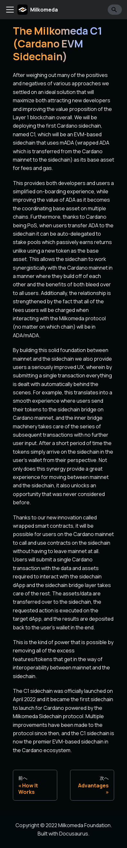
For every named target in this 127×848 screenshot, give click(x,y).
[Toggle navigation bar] (10, 9)
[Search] (115, 9)
